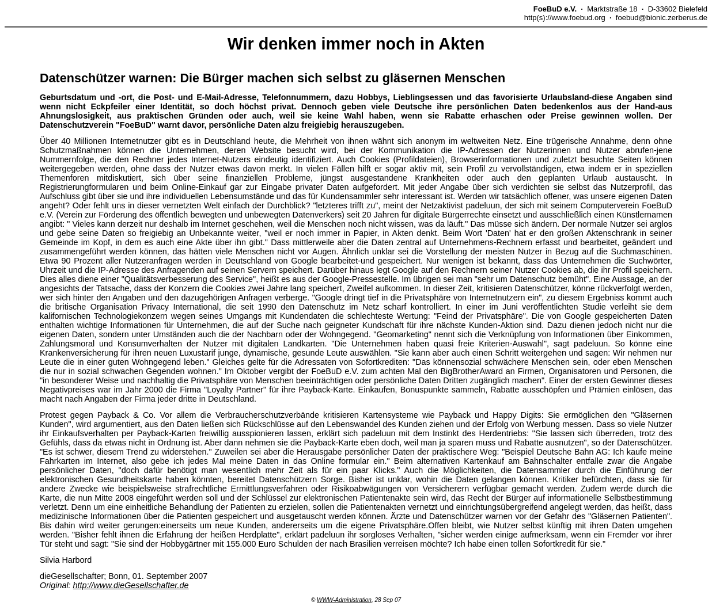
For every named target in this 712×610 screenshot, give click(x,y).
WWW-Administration (344, 600)
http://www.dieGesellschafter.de (131, 585)
